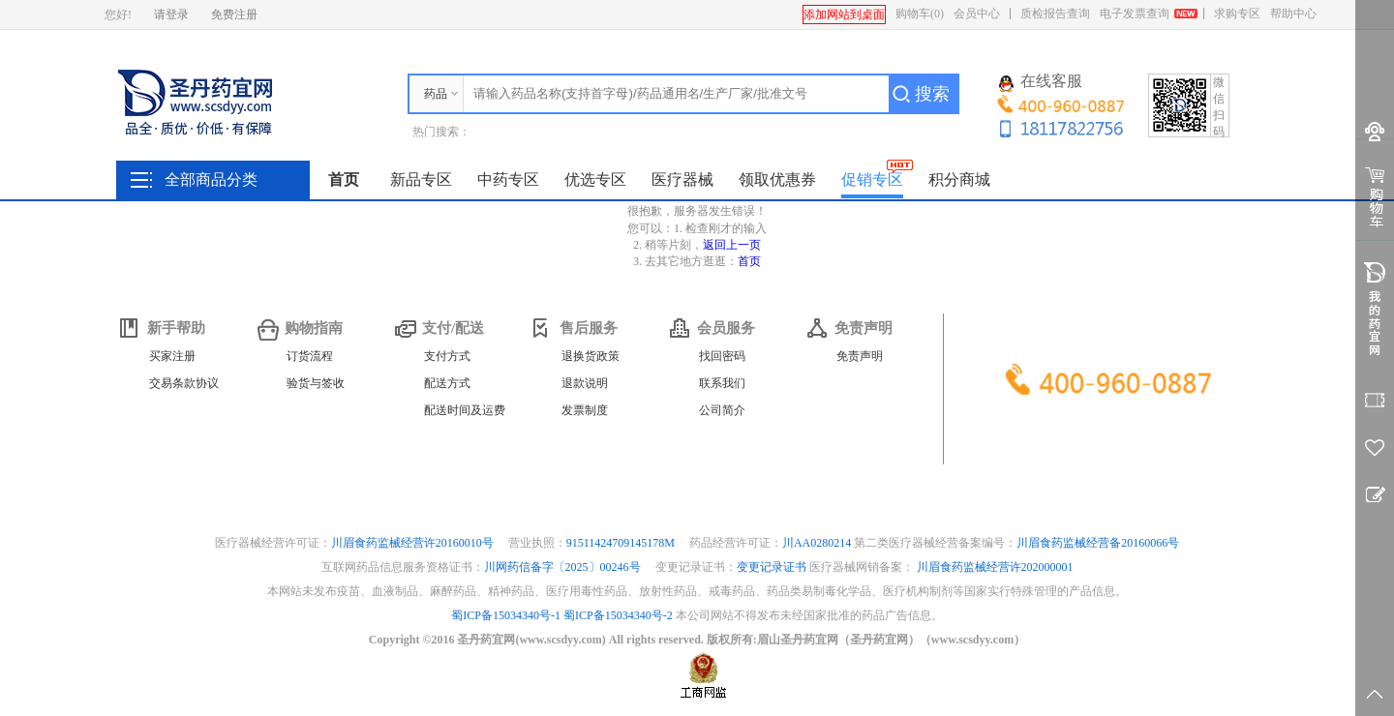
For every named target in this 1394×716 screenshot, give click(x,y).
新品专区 (421, 179)
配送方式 (447, 383)
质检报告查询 (1055, 13)
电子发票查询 (1134, 13)
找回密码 (722, 356)
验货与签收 (316, 383)
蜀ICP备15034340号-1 (506, 615)
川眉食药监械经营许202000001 (995, 567)
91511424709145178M (622, 543)
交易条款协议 (184, 383)
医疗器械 (682, 179)
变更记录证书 (771, 567)
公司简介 (722, 410)
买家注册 (172, 356)
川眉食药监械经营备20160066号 (1097, 543)
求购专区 (1237, 13)
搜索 (932, 94)
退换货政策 (590, 356)
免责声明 (859, 356)
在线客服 (1040, 82)
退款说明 (584, 383)
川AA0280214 (818, 543)
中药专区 (508, 179)
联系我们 (722, 383)
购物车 (919, 13)
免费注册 (234, 14)
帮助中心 (1293, 13)
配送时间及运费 (464, 410)
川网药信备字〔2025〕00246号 (564, 567)
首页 (343, 179)
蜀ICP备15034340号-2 (618, 615)
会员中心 (977, 13)
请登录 (171, 14)
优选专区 (595, 179)
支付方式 (447, 356)
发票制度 (584, 410)
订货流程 (310, 356)
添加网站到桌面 (844, 14)
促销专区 (872, 179)
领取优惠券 (777, 179)
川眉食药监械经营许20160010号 (414, 543)
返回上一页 (732, 245)
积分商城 (959, 179)
